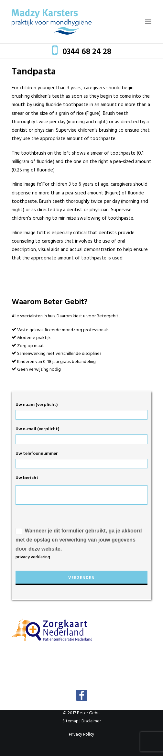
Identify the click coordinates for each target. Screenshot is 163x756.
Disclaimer (91, 721)
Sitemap (70, 721)
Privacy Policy (81, 734)
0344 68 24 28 (86, 52)
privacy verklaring (33, 557)
